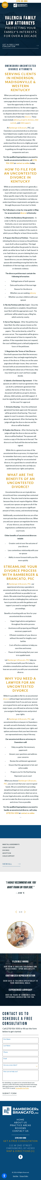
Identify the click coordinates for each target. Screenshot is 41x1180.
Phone (5, 1052)
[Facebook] (20, 1157)
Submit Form (9, 1093)
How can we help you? (10, 1071)
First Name (6, 1039)
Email (5, 1058)
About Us (20, 1122)
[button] (4, 1175)
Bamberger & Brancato (18, 128)
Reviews (20, 1128)
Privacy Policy (24, 1176)
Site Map (15, 1176)
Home (20, 1119)
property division (27, 120)
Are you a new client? (10, 1065)
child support (25, 123)
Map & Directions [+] (20, 1151)
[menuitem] (20, 1119)
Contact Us (20, 1131)
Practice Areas (20, 1125)
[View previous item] (16, 912)
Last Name (6, 1045)
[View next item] (25, 912)
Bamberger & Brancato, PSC (20, 584)
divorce (28, 117)
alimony (17, 120)
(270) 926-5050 (21, 1)
